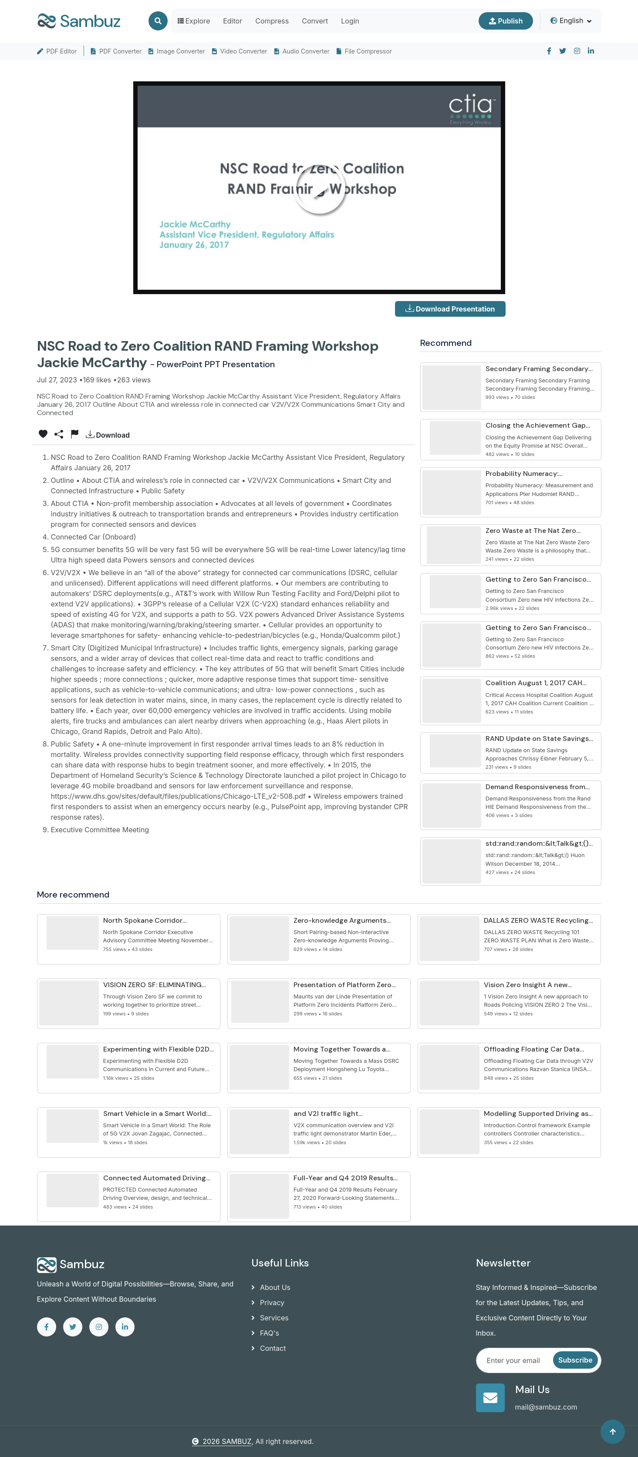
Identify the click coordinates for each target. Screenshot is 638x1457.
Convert (315, 21)
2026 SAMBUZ (221, 1441)
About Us (270, 1287)
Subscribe (575, 1360)
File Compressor (364, 51)
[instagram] (577, 51)
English (566, 20)
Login (350, 21)
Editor (232, 21)
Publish (506, 21)
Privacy (268, 1302)
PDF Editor (57, 51)
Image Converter (177, 51)
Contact (268, 1348)
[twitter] (563, 51)
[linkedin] (590, 51)
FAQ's (265, 1333)
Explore (194, 21)
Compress (272, 21)
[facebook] (549, 51)
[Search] (158, 20)
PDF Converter (116, 51)
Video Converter (239, 51)
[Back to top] (613, 1432)
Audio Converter (302, 51)
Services (270, 1317)
